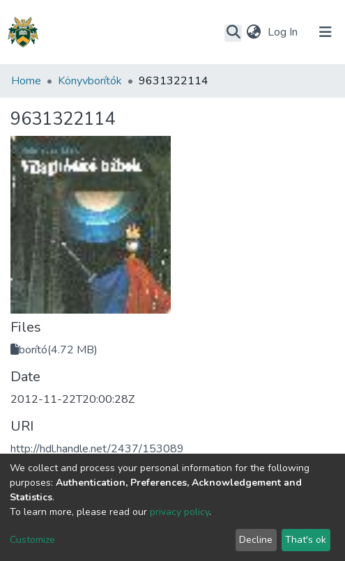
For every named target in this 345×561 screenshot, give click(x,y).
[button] (253, 32)
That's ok (305, 539)
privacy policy (179, 511)
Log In (284, 32)
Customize (32, 539)
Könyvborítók (90, 81)
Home (26, 81)
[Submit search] (233, 32)
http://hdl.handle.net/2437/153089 (97, 448)
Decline (256, 539)
